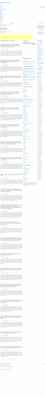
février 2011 (38, 130)
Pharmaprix (24, 140)
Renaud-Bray (25, 147)
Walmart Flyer (30, 182)
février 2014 (38, 84)
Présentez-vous (2, 18)
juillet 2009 (38, 155)
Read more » (20, 55)
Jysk (23, 122)
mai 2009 (38, 158)
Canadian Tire (25, 97)
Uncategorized (6, 49)
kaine (24, 79)
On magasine (1, 16)
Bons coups (1, 13)
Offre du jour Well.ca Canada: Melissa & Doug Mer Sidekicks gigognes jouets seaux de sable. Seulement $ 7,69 (11, 77)
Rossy (24, 151)
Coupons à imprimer (40, 28)
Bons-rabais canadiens (40, 46)
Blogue (1, 6)
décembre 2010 (39, 133)
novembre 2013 (39, 88)
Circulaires (12, 23)
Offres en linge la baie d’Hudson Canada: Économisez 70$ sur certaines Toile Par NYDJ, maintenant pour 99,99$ (11, 317)
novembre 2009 (39, 150)
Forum (1, 7)
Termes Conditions (2, 366)
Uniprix (24, 160)
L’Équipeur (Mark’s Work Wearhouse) (28, 123)
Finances (1, 17)
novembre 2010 (39, 134)
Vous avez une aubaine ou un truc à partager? (29, 61)
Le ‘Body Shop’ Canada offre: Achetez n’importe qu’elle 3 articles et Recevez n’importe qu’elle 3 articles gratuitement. (11, 301)
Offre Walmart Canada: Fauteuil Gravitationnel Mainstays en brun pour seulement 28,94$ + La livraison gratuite (10, 126)
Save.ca (24, 176)
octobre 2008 (39, 167)
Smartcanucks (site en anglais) (27, 84)
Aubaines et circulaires (3, 9)
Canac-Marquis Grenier (26, 96)
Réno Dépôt (24, 148)
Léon (23, 127)
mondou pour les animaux (26, 136)
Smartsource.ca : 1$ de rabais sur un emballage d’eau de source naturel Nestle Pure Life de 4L (29, 77)
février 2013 (38, 100)
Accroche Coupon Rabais (26, 168)
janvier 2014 (39, 85)
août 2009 (38, 154)
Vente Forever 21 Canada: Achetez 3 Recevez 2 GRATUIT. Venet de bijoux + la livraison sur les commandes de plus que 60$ (10, 93)
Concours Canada (39, 49)
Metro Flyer (32, 184)
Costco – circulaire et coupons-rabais (28, 102)
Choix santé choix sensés (26, 172)
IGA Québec (24, 118)
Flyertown (24, 110)
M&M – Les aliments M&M (26, 130)
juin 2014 (38, 79)
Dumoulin (24, 107)
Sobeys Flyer (32, 183)
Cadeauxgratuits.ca (25, 169)
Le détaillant (2, 26)
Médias (10, 369)
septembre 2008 (39, 168)
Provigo (24, 143)
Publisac (24, 144)
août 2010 (38, 138)
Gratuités (12, 22)
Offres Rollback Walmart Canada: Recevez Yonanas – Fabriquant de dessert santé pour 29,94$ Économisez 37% (11, 269)
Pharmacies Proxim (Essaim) (27, 139)
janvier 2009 (39, 163)
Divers (38, 55)
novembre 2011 (39, 118)
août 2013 (38, 92)
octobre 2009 (39, 151)
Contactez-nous (43, 7)
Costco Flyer (34, 182)
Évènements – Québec (40, 59)
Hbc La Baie (24, 114)
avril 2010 (38, 143)
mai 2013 (38, 96)
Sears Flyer (24, 183)
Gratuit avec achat (39, 61)
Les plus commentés (2, 32)
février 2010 (38, 146)
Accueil (1, 5)
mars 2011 (38, 129)
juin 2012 (38, 109)
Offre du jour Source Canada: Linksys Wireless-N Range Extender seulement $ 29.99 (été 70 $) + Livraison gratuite (10, 61)
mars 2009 (38, 160)
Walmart (1, 10)
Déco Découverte (25, 105)
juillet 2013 (38, 93)
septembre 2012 (39, 105)
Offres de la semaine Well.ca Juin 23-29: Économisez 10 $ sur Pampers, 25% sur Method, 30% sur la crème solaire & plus (11, 158)
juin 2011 (38, 125)
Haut (44, 363)
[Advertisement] (16, 34)
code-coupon (39, 48)
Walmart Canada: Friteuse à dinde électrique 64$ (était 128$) (11, 175)
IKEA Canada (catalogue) (26, 119)
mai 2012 (38, 110)
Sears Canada (25, 152)
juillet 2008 (38, 171)
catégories (1, 23)
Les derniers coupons (3, 31)
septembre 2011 (39, 121)
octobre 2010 (39, 135)
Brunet (24, 93)
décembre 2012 (39, 101)
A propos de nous (6, 369)
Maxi (0, 11)
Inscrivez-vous (43, 6)
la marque (6, 26)
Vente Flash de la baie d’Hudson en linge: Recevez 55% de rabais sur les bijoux (11, 254)
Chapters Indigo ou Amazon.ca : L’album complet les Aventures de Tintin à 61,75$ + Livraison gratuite (29, 69)
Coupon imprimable (39, 54)
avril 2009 (38, 159)
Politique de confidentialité (9, 366)
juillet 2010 (38, 139)
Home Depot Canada (26, 115)
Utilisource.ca (25, 177)
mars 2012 (38, 113)
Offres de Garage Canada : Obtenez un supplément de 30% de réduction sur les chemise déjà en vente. (11, 347)
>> (11, 359)
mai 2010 (38, 142)
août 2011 (38, 122)
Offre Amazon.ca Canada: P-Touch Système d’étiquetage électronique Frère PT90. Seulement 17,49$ (10, 109)
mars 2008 (38, 176)
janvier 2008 (39, 179)
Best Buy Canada (25, 89)
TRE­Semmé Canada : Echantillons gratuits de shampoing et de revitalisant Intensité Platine (29, 72)
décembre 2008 (39, 164)
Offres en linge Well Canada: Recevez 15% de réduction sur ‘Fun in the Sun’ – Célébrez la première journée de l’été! (11, 223)
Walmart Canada (25, 161)
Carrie (8, 48)
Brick (23, 92)
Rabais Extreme (5, 2)
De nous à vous (25, 173)
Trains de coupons (40, 33)
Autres (1, 12)
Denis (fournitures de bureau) (27, 106)
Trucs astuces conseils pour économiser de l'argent (40, 68)
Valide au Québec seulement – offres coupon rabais (40, 73)
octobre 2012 (39, 104)
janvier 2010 (39, 147)
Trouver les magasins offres (27, 42)
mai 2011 (38, 126)
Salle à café (1, 19)
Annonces (38, 42)
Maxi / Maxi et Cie (25, 132)
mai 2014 (38, 80)
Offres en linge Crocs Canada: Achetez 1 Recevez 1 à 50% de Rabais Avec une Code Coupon (11, 332)
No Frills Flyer (28, 184)
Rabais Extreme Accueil (5, 363)
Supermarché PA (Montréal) (26, 156)
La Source (24, 126)
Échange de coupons (40, 32)
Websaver (24, 180)
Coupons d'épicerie (40, 27)
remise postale (39, 66)
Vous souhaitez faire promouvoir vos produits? (29, 62)
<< (1, 359)
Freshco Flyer (28, 183)
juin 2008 (38, 172)
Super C (24, 155)
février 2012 (38, 114)
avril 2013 (38, 97)
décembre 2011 (39, 117)
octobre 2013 (39, 89)
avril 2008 (38, 175)
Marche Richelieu (25, 131)
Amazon (24, 88)
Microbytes (24, 135)
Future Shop (24, 111)
